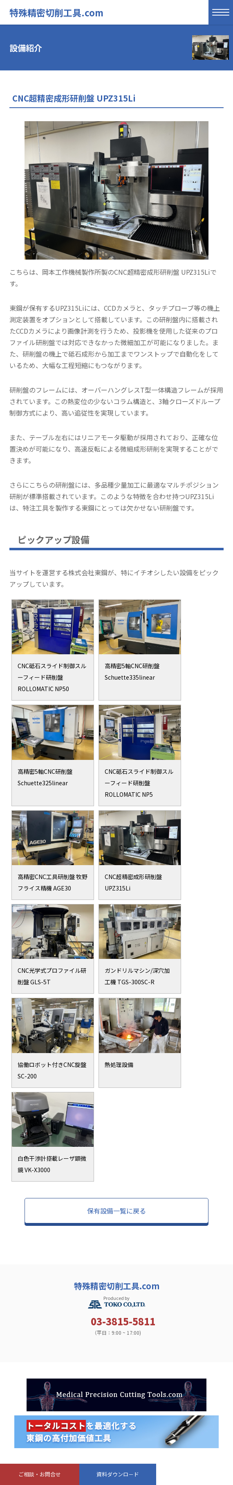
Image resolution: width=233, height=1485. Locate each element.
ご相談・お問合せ (39, 1474)
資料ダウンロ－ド (117, 1474)
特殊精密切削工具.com (56, 12)
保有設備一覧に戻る (116, 1211)
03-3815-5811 (123, 1321)
